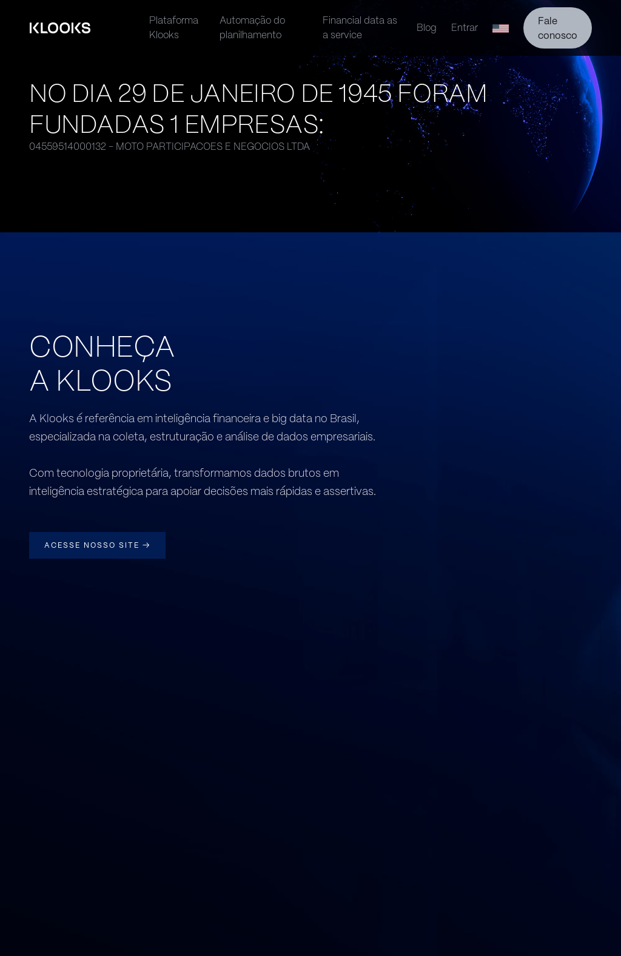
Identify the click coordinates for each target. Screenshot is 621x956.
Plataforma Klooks (173, 27)
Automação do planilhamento (252, 27)
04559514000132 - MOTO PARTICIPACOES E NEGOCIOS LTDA (169, 146)
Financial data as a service (360, 27)
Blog (427, 27)
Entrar (464, 27)
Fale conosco (557, 28)
